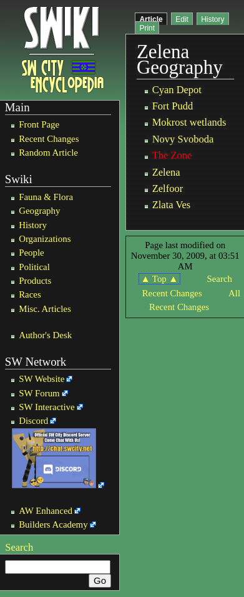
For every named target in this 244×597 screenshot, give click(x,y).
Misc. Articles (45, 309)
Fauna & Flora (46, 197)
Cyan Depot (177, 90)
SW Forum (39, 393)
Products (35, 281)
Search (19, 547)
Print (147, 28)
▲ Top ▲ (159, 279)
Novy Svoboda (183, 139)
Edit (181, 19)
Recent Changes (49, 139)
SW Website (41, 379)
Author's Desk (45, 335)
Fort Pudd (172, 106)
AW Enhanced (45, 511)
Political (34, 267)
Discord (33, 421)
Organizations (45, 239)
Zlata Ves (171, 205)
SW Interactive (46, 407)
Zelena (166, 172)
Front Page (39, 124)
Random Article (48, 153)
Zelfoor (167, 188)
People (31, 253)
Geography (39, 211)
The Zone (172, 155)
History (33, 225)
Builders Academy (53, 524)
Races (30, 294)
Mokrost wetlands (189, 122)
